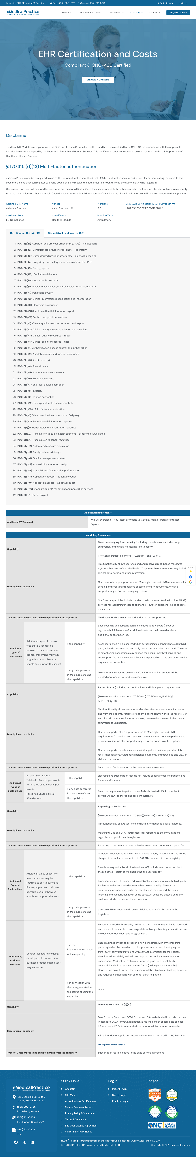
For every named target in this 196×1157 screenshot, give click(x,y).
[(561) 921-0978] (14, 1117)
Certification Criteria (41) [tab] (25, 233)
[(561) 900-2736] (14, 1107)
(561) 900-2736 (67, 3)
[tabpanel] (98, 371)
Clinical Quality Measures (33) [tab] (66, 233)
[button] (186, 3)
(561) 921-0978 (98, 3)
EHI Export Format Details (111, 1044)
